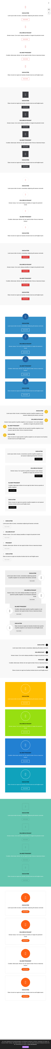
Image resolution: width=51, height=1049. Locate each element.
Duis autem (25, 13)
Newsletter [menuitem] (17, 1034)
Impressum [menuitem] (25, 1034)
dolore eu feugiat (25, 32)
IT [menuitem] (48, 12)
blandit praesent (25, 52)
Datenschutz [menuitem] (34, 1034)
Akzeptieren (25, 1047)
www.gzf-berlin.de (31, 1032)
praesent (7, 543)
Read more (25, 19)
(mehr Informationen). (32, 1044)
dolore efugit (9, 532)
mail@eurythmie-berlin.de (32, 1019)
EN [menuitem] (49, 9)
